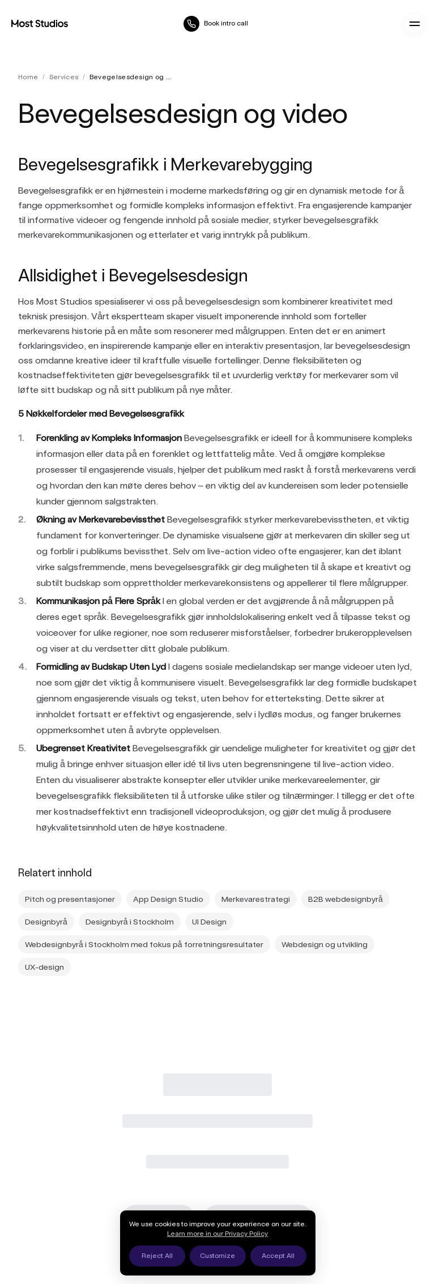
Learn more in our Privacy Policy (217, 1234)
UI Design (209, 921)
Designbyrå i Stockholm (130, 921)
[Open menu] (415, 24)
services (63, 77)
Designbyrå (46, 921)
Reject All (157, 1256)
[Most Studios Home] (39, 23)
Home (28, 77)
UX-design (44, 966)
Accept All (278, 1256)
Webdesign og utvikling (325, 944)
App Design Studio (168, 899)
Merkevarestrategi (255, 899)
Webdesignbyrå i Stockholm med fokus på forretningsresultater (144, 944)
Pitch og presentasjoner (70, 899)
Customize (217, 1256)
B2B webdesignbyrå (345, 899)
